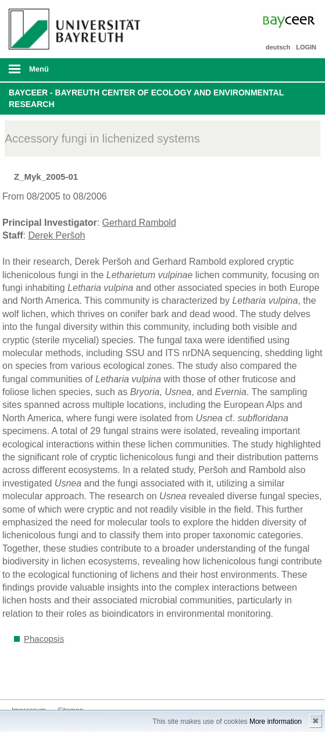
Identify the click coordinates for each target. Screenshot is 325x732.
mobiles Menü (71, 72)
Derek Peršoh (56, 235)
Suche (286, 70)
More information (275, 721)
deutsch (278, 47)
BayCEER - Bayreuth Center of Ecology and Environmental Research (146, 98)
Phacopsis (44, 639)
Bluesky (21, 677)
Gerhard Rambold (139, 223)
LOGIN (306, 47)
